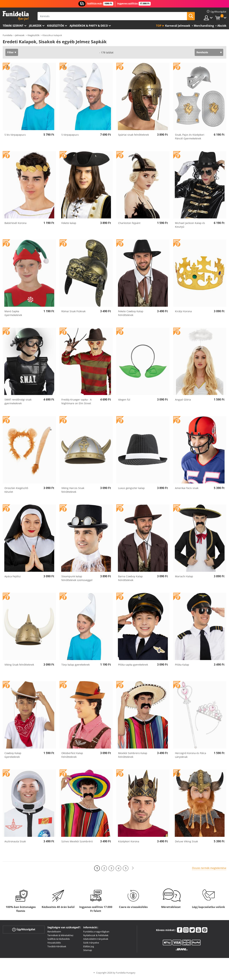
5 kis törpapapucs (15, 134)
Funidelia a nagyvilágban (96, 931)
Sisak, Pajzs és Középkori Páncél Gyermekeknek (189, 136)
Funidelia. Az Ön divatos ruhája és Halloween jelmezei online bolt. (16, 16)
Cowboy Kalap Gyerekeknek (12, 755)
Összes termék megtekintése (209, 868)
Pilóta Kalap (182, 664)
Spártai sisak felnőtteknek (133, 134)
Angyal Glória (183, 399)
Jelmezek (35, 25)
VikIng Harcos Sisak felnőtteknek (72, 489)
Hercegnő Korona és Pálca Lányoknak (190, 755)
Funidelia (7, 35)
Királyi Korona (183, 311)
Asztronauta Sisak (15, 841)
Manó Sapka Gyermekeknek (13, 313)
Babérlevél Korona (15, 223)
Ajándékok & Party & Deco (89, 25)
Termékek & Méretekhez (60, 935)
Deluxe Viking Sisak (186, 841)
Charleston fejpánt (129, 223)
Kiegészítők (55, 25)
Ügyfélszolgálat (23, 929)
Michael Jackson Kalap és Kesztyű (190, 224)
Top (158, 25)
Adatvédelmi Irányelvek (95, 938)
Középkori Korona (128, 841)
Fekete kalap (68, 223)
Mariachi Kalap (184, 576)
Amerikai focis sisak (186, 488)
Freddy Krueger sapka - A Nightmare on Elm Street (76, 401)
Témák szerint (13, 25)
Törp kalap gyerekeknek (75, 664)
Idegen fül (124, 399)
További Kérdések (56, 946)
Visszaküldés (54, 942)
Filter (10, 52)
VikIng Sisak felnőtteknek (19, 664)
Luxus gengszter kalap (131, 488)
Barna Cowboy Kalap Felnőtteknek (130, 578)
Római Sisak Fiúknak (73, 311)
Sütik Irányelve (91, 942)
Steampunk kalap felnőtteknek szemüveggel (76, 578)
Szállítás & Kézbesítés (58, 938)
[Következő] (133, 868)
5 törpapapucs (70, 134)
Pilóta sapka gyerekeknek (133, 664)
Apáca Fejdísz (12, 576)
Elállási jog (88, 946)
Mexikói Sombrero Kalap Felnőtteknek (132, 755)
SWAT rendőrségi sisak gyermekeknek (17, 401)
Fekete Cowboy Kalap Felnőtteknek (130, 313)
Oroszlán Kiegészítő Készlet (16, 489)
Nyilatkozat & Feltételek (95, 935)
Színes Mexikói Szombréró (77, 841)
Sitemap (87, 950)
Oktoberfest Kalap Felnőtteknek (72, 755)
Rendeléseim (54, 931)
